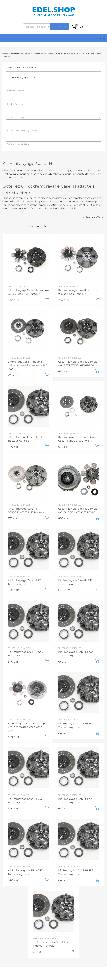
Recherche (59, 26)
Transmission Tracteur (44, 53)
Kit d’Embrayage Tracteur (71, 53)
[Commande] (53, 226)
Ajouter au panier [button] (47, 299)
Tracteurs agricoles (20, 53)
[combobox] (53, 77)
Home (5, 53)
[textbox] (53, 90)
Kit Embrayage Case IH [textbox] (52, 77)
